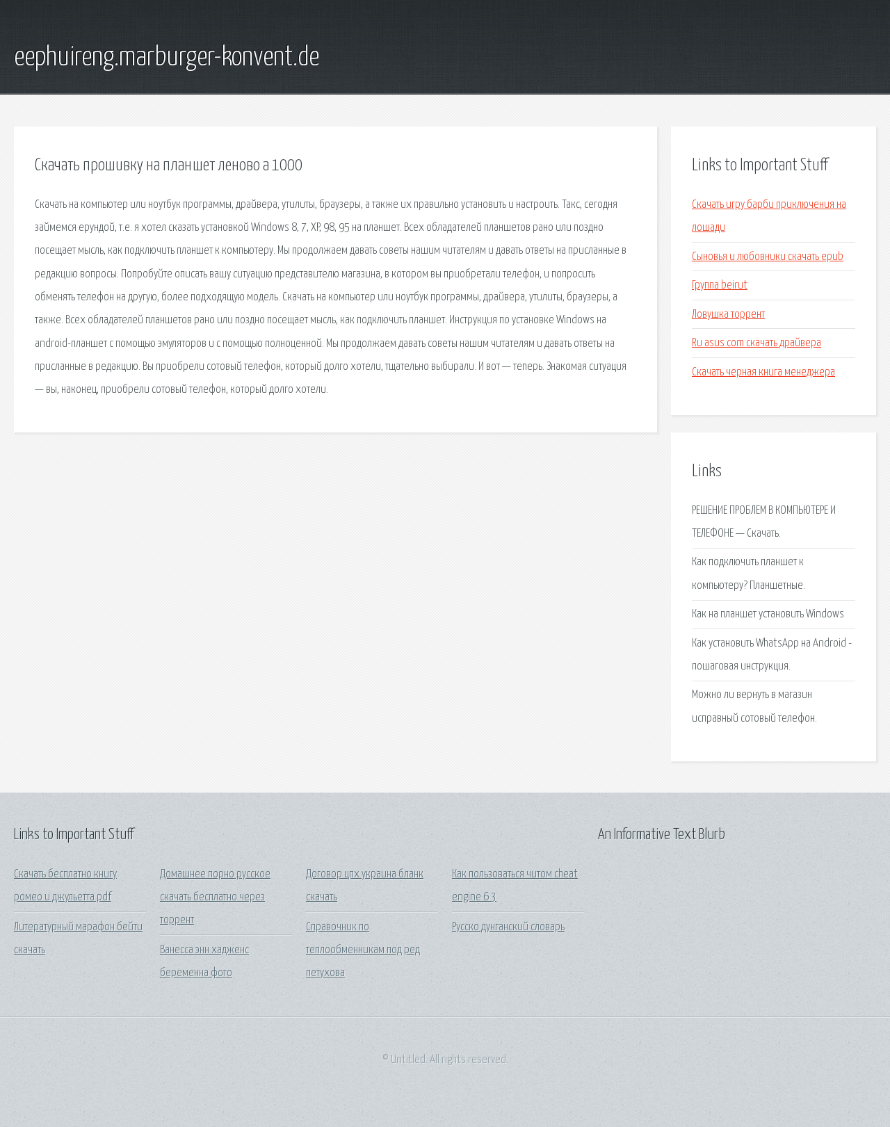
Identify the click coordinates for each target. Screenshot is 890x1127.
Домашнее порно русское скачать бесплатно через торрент (215, 897)
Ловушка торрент (728, 315)
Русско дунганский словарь (508, 927)
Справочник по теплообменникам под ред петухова (363, 950)
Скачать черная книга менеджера (763, 372)
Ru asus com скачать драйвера (756, 343)
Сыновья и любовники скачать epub (767, 257)
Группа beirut (719, 285)
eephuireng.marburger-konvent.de (166, 57)
